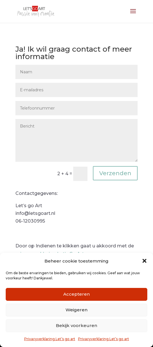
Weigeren (76, 309)
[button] (144, 261)
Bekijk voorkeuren (76, 325)
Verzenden (115, 173)
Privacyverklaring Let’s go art (49, 339)
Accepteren (76, 294)
